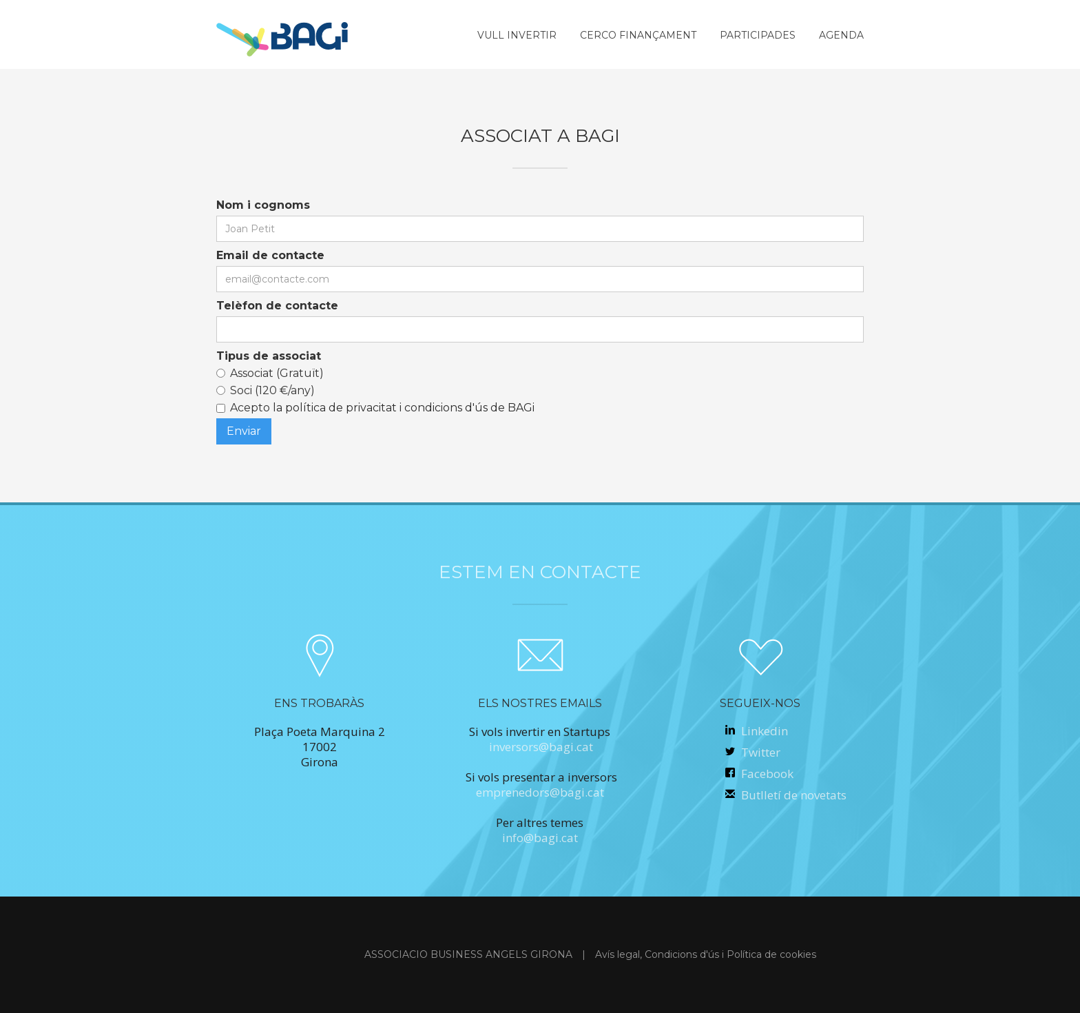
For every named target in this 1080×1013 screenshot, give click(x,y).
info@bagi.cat (540, 838)
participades (758, 35)
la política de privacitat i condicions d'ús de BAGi (402, 407)
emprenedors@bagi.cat (540, 792)
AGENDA (841, 35)
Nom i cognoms (263, 205)
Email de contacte (270, 255)
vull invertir (517, 35)
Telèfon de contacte (277, 305)
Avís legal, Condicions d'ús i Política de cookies (705, 954)
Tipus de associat (268, 355)
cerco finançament (638, 35)
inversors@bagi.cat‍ (541, 747)
